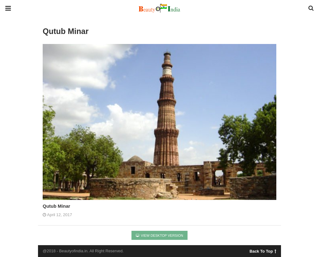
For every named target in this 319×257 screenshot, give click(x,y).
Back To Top (263, 250)
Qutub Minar (56, 206)
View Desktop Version (159, 235)
